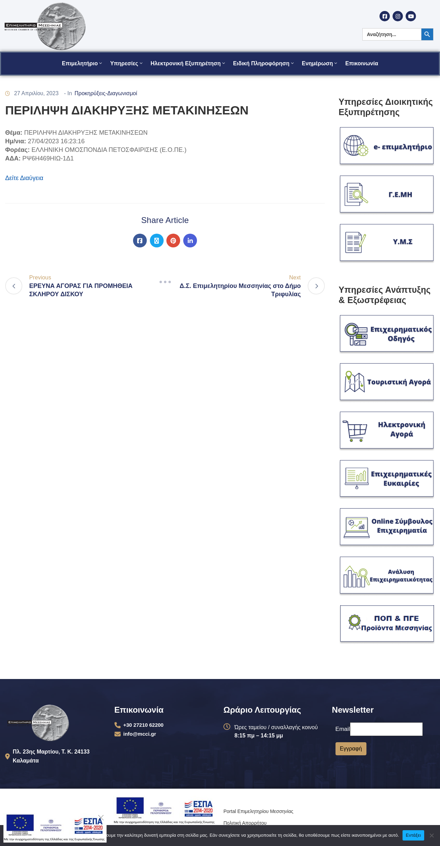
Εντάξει (413, 835)
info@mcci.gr (139, 734)
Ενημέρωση (320, 63)
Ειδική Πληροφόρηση (264, 63)
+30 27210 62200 (143, 725)
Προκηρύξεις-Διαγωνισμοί (106, 93)
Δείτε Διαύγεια (24, 178)
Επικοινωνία (361, 63)
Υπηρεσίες (127, 63)
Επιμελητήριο (82, 63)
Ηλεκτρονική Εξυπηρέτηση (188, 63)
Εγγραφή (351, 749)
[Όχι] (431, 835)
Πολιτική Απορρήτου (244, 823)
